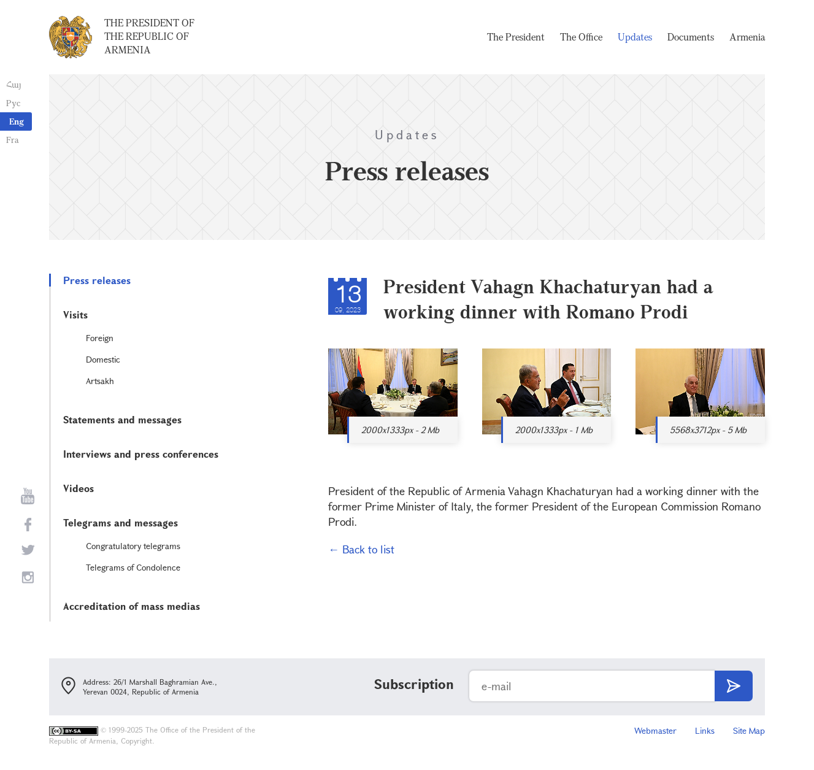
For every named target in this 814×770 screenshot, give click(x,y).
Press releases (97, 280)
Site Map (749, 730)
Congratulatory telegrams (133, 546)
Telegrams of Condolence (133, 567)
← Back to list (361, 549)
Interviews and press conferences (140, 453)
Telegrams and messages (120, 522)
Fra (12, 139)
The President (516, 37)
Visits (75, 314)
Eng (16, 121)
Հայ (13, 84)
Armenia (747, 37)
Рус (13, 103)
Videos (78, 488)
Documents (690, 37)
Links (705, 730)
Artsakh (100, 381)
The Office (581, 37)
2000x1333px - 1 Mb (554, 430)
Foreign (99, 338)
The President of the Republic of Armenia (149, 36)
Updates (635, 37)
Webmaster (655, 730)
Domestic (103, 359)
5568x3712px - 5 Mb (708, 430)
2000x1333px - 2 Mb (400, 430)
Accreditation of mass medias (131, 605)
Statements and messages (122, 419)
